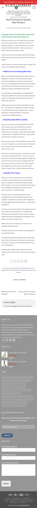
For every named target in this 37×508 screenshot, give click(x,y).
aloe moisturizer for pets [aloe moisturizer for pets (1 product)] (9, 380)
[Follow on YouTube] (14, 340)
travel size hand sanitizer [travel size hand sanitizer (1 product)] (18, 405)
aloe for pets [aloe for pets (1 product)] (5, 377)
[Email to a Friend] (18, 261)
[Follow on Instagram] (6, 340)
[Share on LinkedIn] (25, 261)
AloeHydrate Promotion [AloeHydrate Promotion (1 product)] (26, 377)
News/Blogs (17, 499)
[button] (2, 7)
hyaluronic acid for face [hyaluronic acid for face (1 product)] (25, 396)
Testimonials (25, 498)
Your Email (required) (9, 455)
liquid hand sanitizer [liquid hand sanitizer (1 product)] (23, 399)
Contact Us (7, 499)
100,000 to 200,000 (11, 187)
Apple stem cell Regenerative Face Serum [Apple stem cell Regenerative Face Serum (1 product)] (13, 383)
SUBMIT (6, 484)
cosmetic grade (24, 270)
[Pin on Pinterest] (22, 261)
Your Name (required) (10, 446)
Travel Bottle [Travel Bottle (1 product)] (5, 405)
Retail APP (21, 501)
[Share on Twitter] (15, 261)
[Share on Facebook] (11, 261)
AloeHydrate (15, 498)
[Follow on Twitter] (10, 340)
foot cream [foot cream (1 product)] (22, 387)
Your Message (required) (11, 463)
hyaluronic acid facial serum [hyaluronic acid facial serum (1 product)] (10, 396)
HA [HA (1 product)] (21, 390)
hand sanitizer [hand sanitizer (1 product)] (6, 393)
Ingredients (13, 501)
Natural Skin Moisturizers (18, 17)
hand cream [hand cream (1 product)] (27, 390)
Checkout (23, 502)
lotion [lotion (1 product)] (32, 399)
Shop (31, 499)
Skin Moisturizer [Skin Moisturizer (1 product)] (15, 402)
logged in (16, 306)
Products (25, 499)
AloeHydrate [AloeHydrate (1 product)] (14, 377)
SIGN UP (7, 435)
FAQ (6, 501)
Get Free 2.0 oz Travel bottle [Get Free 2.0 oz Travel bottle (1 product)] (10, 390)
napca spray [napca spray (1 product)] (5, 402)
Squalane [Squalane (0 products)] (24, 402)
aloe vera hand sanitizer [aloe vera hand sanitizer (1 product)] (24, 380)
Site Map (29, 501)
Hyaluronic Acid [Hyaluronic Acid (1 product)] (16, 393)
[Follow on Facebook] (3, 340)
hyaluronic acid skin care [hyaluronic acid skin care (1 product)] (9, 399)
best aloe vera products (12, 270)
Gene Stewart (26, 28)
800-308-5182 (14, 502)
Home (8, 498)
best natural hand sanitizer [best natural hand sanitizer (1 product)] (9, 387)
